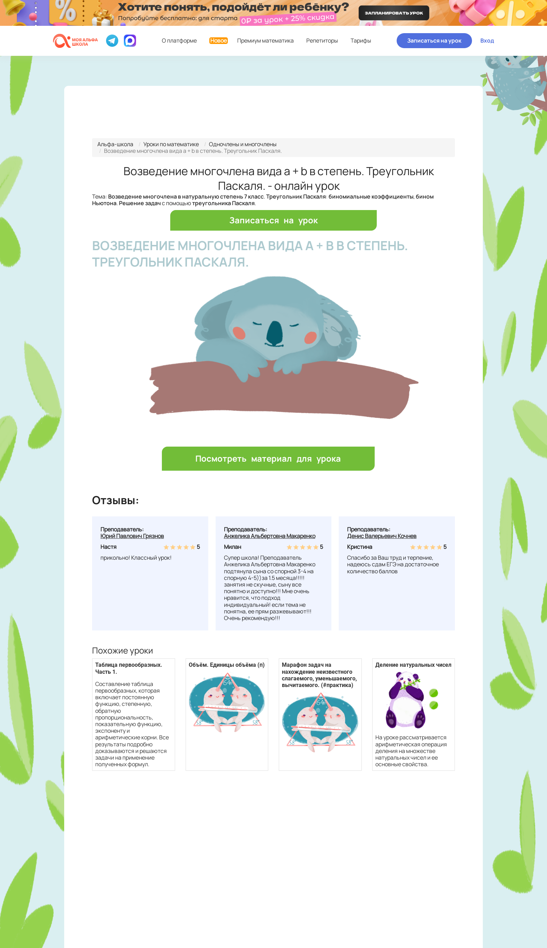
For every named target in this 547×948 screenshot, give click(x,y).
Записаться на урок (434, 40)
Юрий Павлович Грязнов (132, 536)
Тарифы (361, 40)
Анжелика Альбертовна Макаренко (269, 536)
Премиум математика (251, 40)
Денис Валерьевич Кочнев (382, 536)
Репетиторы (322, 40)
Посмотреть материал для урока (268, 458)
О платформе (179, 40)
